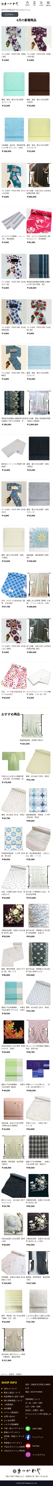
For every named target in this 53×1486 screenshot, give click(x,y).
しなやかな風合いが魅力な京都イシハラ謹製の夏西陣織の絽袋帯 (38, 1317)
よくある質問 (9, 1420)
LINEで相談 (37, 1429)
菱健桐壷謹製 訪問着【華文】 (32, 740)
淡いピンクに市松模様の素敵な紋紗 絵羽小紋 (38, 1047)
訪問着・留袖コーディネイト (14, 1437)
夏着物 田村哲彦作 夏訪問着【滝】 (38, 1278)
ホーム (4, 1374)
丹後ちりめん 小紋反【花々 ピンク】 (38, 1124)
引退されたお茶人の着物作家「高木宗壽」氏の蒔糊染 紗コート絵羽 (13, 777)
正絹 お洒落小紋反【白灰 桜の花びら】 (13, 893)
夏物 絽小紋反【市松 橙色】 (38, 776)
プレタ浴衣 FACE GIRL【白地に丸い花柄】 (13, 647)
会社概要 (7, 1408)
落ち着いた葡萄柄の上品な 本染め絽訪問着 (38, 893)
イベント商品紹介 (11, 1412)
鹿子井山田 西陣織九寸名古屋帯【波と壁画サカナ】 (38, 970)
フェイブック (37, 1437)
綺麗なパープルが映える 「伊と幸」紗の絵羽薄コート (38, 1085)
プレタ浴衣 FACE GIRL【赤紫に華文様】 (39, 55)
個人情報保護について (13, 1400)
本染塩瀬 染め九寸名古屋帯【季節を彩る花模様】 (12, 1124)
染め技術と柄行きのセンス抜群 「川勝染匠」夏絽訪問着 (13, 1355)
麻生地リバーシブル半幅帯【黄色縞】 (13, 465)
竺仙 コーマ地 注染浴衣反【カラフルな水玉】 (13, 693)
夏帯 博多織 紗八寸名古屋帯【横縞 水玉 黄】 (13, 1317)
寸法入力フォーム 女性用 (14, 1447)
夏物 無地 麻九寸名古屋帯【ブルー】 (38, 374)
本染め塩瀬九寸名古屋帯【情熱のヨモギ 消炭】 (13, 1047)
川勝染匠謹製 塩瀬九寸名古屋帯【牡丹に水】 (38, 1201)
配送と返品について (12, 1393)
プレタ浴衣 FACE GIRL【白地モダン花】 (13, 283)
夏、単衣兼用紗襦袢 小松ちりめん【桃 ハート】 (38, 854)
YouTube (35, 1446)
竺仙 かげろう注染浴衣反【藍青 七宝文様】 (13, 602)
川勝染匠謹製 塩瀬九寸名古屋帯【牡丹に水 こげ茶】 (38, 1240)
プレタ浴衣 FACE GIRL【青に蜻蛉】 (13, 374)
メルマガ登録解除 (11, 1424)
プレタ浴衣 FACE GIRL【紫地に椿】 (13, 55)
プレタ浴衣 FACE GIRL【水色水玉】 (13, 511)
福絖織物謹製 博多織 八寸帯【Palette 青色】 (38, 816)
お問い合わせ (9, 1416)
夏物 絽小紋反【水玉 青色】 (38, 1007)
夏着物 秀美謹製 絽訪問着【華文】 (12, 1163)
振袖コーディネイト (12, 1432)
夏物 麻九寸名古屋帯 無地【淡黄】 (12, 556)
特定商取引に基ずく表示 (14, 1396)
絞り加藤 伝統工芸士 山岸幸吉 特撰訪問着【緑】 (39, 647)
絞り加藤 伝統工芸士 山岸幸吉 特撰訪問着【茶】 (39, 192)
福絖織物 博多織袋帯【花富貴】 (38, 556)
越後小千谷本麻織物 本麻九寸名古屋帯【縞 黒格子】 (38, 1163)
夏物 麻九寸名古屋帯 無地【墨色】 (38, 465)
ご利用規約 (8, 1404)
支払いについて (10, 1389)
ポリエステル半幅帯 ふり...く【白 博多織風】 (13, 237)
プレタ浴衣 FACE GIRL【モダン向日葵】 (13, 192)
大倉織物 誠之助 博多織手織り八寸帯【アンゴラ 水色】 (13, 146)
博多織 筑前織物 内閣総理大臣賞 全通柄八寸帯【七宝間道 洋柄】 (13, 419)
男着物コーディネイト (13, 1443)
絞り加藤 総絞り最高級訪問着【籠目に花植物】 (38, 419)
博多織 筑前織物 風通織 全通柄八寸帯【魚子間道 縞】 (38, 283)
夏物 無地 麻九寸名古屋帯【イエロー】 (38, 146)
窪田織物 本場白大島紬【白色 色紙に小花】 (13, 1278)
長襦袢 (11, 1374)
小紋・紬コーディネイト (14, 1428)
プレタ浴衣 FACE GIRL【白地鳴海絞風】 (13, 328)
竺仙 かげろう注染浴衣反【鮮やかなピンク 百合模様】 (38, 237)
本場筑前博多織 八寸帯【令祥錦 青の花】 (13, 854)
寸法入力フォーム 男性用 (14, 1451)
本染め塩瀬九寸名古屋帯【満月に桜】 (13, 1240)
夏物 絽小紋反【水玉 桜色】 (13, 815)
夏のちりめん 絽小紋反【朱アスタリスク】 (13, 1201)
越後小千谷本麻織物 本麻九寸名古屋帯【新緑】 (13, 1085)
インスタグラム (38, 1455)
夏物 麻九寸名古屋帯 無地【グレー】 (38, 511)
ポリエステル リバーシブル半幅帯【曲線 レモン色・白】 (39, 693)
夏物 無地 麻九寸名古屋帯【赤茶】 (38, 101)
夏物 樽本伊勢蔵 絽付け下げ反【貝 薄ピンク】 (13, 970)
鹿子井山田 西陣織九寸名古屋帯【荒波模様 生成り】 (38, 931)
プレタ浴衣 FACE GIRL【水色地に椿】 (39, 328)
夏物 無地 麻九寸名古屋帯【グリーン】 (12, 101)
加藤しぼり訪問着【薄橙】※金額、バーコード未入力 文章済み (38, 602)
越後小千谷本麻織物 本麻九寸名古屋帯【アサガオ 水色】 (13, 1008)
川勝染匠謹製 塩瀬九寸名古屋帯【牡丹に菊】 (13, 931)
